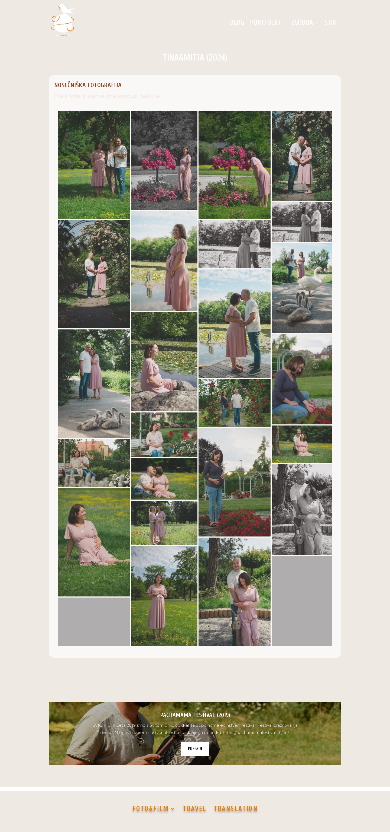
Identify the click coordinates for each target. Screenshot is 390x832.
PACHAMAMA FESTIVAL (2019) (195, 715)
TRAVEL (194, 808)
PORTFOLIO (265, 23)
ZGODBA (302, 23)
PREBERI (195, 748)
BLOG (237, 23)
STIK (330, 23)
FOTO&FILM (150, 808)
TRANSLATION (235, 808)
